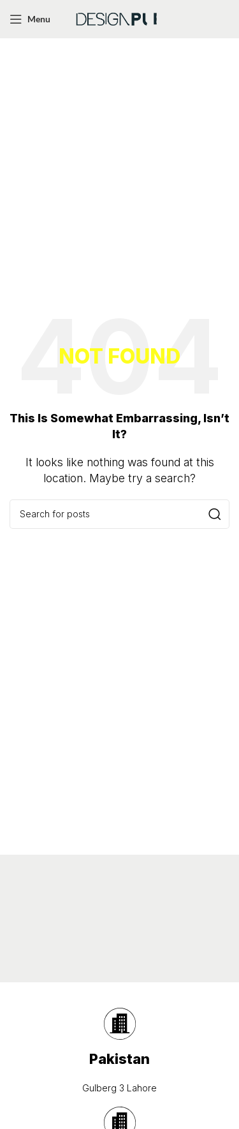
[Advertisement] (119, 164)
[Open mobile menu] (30, 19)
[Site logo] (120, 17)
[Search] (119, 514)
